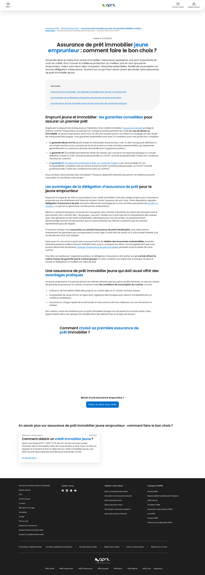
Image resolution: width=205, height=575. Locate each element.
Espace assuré (24, 490)
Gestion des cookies (111, 547)
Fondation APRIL (153, 505)
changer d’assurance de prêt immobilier (98, 247)
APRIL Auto (147, 568)
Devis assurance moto (113, 505)
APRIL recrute (152, 500)
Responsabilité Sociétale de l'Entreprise (162, 496)
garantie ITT (58, 163)
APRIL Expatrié (103, 568)
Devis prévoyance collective (116, 514)
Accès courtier (24, 499)
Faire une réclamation (135, 547)
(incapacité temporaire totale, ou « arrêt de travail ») (92, 163)
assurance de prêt (133, 128)
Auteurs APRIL (152, 518)
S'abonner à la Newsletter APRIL (159, 522)
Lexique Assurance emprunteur (31, 530)
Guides (21, 517)
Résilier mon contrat (159, 547)
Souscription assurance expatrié (117, 509)
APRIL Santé (49, 568)
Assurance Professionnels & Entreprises (34, 485)
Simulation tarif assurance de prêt (118, 496)
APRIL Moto (118, 568)
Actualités (23, 512)
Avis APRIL (151, 514)
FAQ (20, 494)
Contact (22, 503)
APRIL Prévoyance (86, 568)
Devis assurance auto (113, 500)
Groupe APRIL (152, 491)
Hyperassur (158, 568)
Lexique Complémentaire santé (31, 534)
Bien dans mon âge (26, 508)
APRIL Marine (132, 568)
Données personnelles (88, 547)
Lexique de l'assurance (28, 525)
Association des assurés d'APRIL (159, 509)
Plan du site (23, 521)
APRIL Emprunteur (66, 568)
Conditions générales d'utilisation (58, 547)
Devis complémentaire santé (116, 491)
